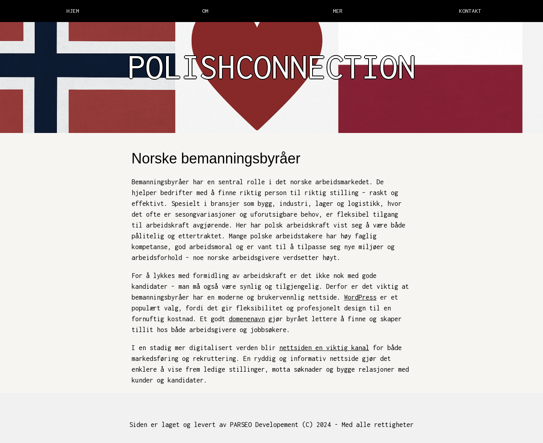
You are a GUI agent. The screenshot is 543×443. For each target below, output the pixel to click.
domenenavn (247, 318)
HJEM (72, 11)
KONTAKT (470, 11)
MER (338, 11)
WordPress (360, 297)
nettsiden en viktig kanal (324, 347)
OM (205, 11)
